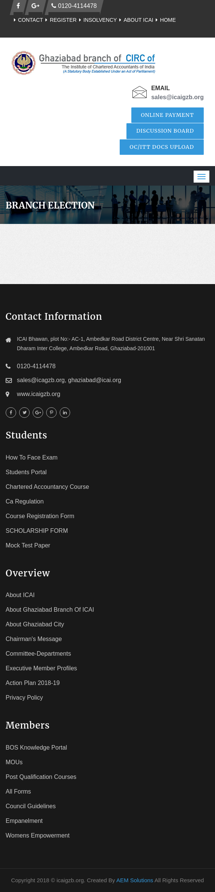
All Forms (18, 791)
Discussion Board (165, 130)
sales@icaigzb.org (177, 97)
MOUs (14, 762)
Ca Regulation (25, 501)
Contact (27, 20)
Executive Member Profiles (41, 668)
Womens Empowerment (37, 835)
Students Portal (26, 472)
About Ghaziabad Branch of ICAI (50, 609)
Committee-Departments (38, 653)
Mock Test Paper (28, 545)
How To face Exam (31, 457)
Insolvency (97, 20)
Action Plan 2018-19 (33, 683)
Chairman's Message (34, 639)
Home (164, 20)
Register (60, 20)
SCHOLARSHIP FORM (37, 531)
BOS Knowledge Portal (36, 747)
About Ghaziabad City (35, 624)
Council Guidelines (31, 806)
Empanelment (24, 821)
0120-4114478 (74, 6)
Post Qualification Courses (41, 777)
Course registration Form (40, 516)
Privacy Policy (24, 697)
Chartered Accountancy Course (47, 487)
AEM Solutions (134, 880)
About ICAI (135, 20)
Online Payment (167, 115)
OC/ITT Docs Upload (161, 147)
